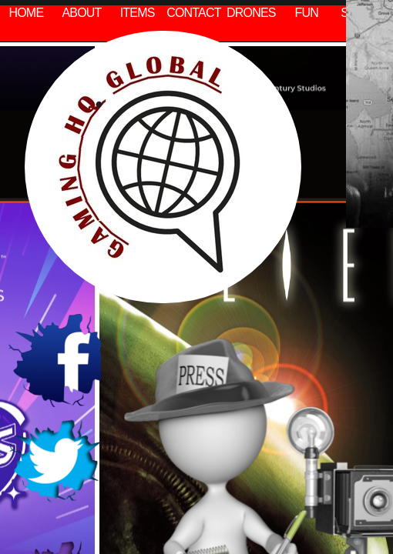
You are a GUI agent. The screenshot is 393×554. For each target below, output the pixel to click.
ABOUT (81, 12)
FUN (306, 12)
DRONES (251, 12)
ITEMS (137, 12)
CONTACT (193, 12)
